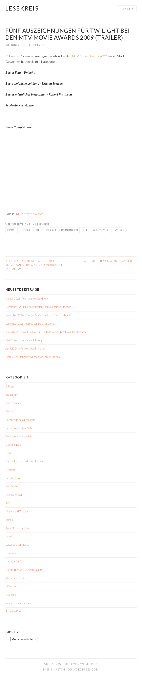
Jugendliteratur (13, 494)
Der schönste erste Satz (18, 428)
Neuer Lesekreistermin (18, 603)
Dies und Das (13, 444)
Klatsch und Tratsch (16, 511)
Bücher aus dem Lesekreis (20, 419)
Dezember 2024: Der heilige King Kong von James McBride (38, 306)
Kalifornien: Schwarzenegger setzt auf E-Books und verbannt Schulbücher (34, 264)
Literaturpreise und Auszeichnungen (48, 230)
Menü (129, 9)
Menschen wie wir (15, 578)
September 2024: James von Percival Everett (30, 323)
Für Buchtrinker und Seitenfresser (24, 461)
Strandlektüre (13, 611)
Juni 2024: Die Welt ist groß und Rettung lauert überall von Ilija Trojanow (45, 332)
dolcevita (37, 45)
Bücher (9, 411)
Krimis (9, 519)
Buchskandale (13, 403)
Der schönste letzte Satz (18, 436)
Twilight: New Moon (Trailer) (109, 260)
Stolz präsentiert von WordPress (71, 664)
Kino (10, 230)
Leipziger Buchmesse (17, 544)
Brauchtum (11, 394)
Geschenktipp (13, 478)
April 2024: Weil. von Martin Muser (25, 348)
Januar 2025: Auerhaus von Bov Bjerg (26, 298)
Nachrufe (10, 594)
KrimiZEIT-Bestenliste (17, 528)
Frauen (9, 453)
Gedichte (10, 469)
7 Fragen (10, 386)
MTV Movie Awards (29, 214)
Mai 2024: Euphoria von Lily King (23, 340)
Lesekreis (22, 8)
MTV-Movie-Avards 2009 (89, 56)
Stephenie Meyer (95, 230)
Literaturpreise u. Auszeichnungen (24, 569)
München (10, 586)
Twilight (120, 230)
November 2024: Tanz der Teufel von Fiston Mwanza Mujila (38, 315)
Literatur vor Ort (14, 561)
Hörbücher (11, 486)
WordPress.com (86, 669)
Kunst (8, 536)
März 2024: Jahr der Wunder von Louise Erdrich (32, 356)
